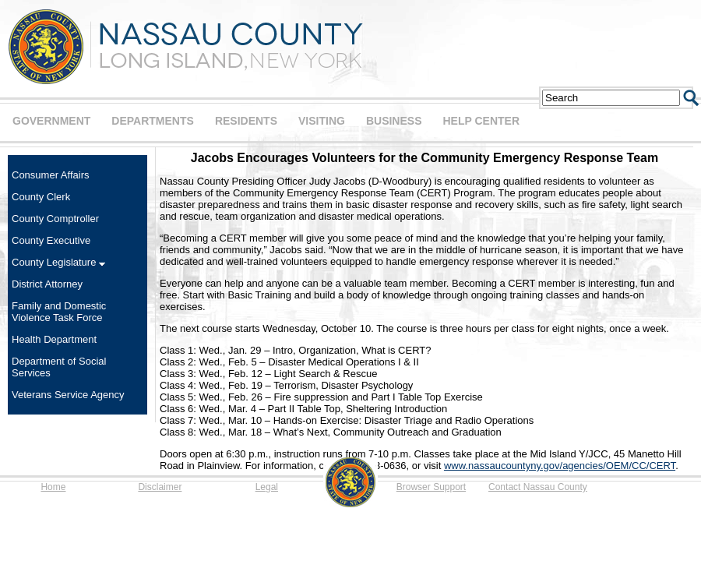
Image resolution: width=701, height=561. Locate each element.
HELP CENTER (481, 121)
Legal (266, 487)
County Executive (51, 240)
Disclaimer (159, 487)
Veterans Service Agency (68, 394)
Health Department (54, 339)
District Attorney (47, 284)
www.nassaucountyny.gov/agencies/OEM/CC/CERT (559, 465)
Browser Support (431, 487)
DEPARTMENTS (152, 121)
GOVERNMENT (51, 121)
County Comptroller (55, 218)
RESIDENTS (246, 121)
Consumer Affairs (50, 175)
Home (53, 487)
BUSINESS (394, 121)
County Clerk (41, 197)
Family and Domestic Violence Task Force (59, 311)
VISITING (321, 121)
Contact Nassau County (537, 487)
